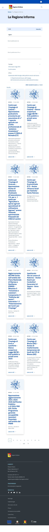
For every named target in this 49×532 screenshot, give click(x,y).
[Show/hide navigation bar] (3, 7)
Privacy (9, 515)
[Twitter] (10, 499)
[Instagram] (16, 499)
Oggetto (10, 35)
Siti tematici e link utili (12, 511)
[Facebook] (8, 499)
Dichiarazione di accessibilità (14, 518)
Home (9, 12)
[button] (41, 7)
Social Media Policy (12, 524)
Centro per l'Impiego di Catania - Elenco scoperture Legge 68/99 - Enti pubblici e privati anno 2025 (33, 113)
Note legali (10, 505)
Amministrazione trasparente (14, 493)
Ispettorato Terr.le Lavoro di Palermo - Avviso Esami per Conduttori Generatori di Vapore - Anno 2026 (33, 283)
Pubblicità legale (11, 508)
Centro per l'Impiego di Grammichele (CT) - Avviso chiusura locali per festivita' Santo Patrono (33, 188)
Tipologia (10, 64)
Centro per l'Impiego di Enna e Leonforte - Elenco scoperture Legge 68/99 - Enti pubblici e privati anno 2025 (14, 352)
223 (24, 450)
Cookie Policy (11, 521)
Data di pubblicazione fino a (14, 52)
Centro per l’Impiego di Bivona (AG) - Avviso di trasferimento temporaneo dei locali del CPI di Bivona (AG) (33, 350)
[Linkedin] (19, 499)
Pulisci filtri (38, 29)
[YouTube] (13, 499)
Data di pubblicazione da (13, 41)
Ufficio (9, 73)
